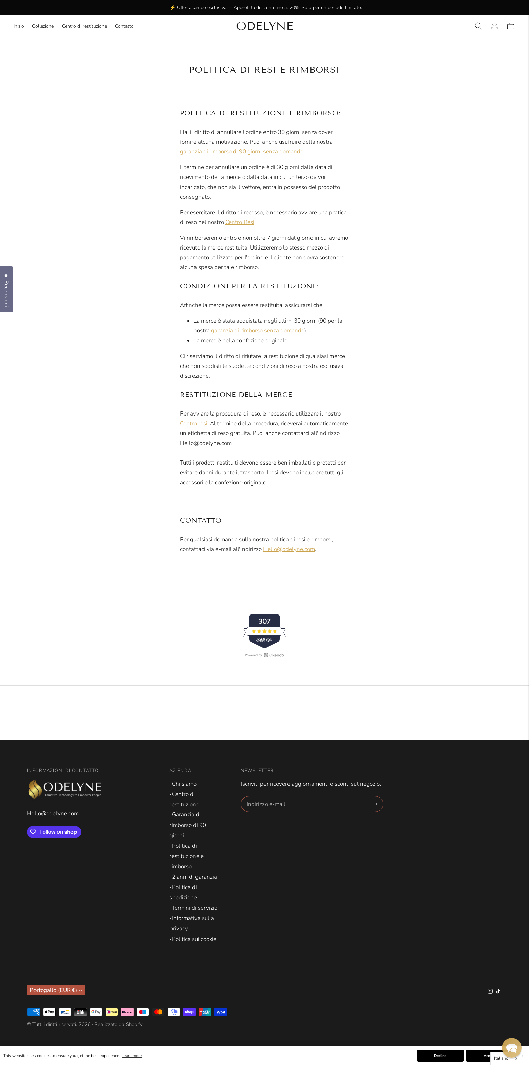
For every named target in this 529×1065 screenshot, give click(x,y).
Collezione (43, 26)
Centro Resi (239, 222)
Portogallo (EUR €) (56, 990)
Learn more (132, 1055)
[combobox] (506, 1058)
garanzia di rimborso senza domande (257, 330)
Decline (440, 1055)
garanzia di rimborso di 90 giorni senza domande (241, 152)
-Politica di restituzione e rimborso (186, 856)
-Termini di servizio (193, 908)
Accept (489, 1055)
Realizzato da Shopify (118, 1024)
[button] (512, 1048)
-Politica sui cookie (192, 939)
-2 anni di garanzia (193, 877)
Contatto (124, 26)
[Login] (494, 26)
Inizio (19, 26)
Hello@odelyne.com (289, 549)
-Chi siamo (183, 784)
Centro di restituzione (84, 26)
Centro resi (193, 423)
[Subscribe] (375, 804)
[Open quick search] (478, 26)
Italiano (501, 1058)
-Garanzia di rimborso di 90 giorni (187, 825)
